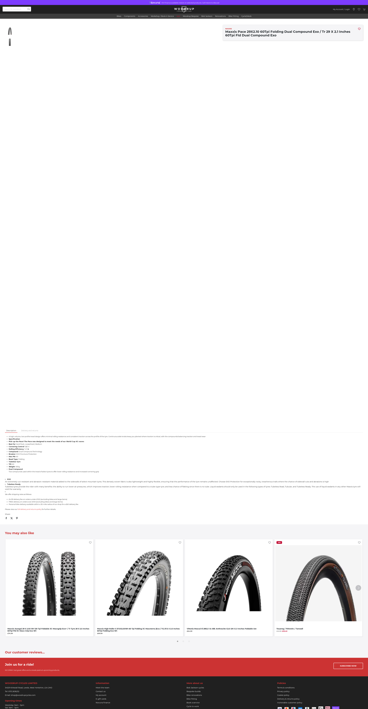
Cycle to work (193, 706)
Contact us (100, 691)
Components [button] (129, 16)
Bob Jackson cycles (195, 688)
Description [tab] (11, 431)
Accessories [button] (143, 16)
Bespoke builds (194, 691)
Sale (178, 16)
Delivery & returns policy (288, 699)
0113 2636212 (13, 691)
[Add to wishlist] (90, 542)
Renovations (220, 16)
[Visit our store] (354, 9)
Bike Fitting (234, 16)
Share (7, 514)
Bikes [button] (119, 16)
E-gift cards (101, 699)
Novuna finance (103, 703)
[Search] (16, 9)
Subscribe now (348, 666)
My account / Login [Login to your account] (341, 9)
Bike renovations (194, 695)
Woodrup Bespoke (191, 16)
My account (101, 695)
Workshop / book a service (162, 16)
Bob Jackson (206, 16)
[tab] (177, 641)
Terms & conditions (286, 688)
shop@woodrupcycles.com (23, 695)
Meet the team (102, 688)
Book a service (193, 703)
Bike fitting (192, 699)
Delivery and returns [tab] (29, 431)
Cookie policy (283, 695)
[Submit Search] (28, 9)
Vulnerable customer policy (289, 703)
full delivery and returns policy (29, 509)
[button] (359, 9)
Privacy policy (283, 691)
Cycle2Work (246, 16)
